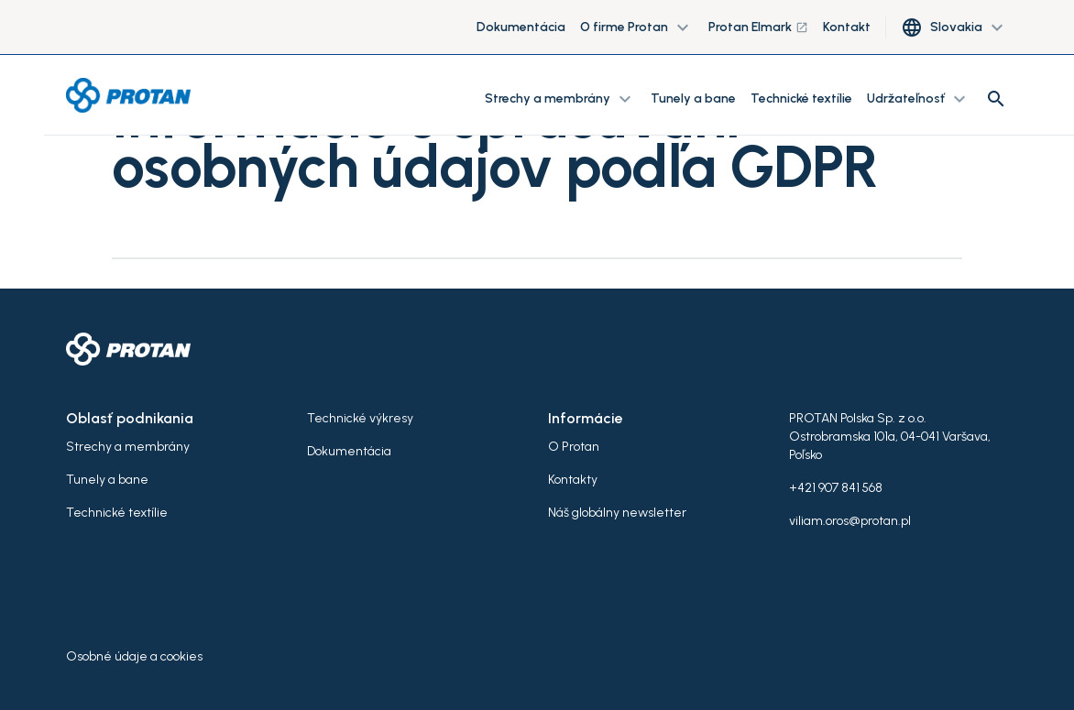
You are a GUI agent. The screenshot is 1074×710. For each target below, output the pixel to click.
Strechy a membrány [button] (560, 99)
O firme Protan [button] (637, 27)
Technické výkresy (360, 418)
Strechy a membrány (128, 446)
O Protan (573, 446)
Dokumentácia (521, 27)
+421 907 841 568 (835, 488)
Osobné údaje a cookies (134, 656)
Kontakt (847, 27)
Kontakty (572, 479)
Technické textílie (801, 98)
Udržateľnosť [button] (918, 99)
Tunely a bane (693, 98)
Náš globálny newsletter (617, 512)
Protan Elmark (758, 27)
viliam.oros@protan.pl (850, 521)
